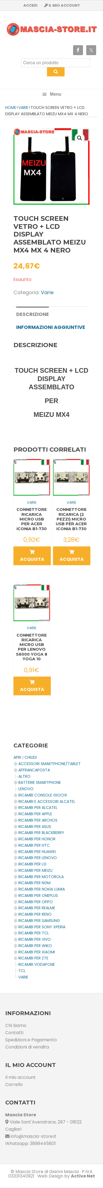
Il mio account (20, 1077)
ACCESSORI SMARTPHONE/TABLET (49, 763)
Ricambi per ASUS (34, 826)
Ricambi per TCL (33, 933)
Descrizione (32, 314)
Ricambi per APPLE (35, 814)
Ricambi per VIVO (34, 939)
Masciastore (51, 29)
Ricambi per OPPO (35, 902)
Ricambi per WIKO (35, 945)
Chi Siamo (15, 1025)
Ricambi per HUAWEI (37, 851)
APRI (17, 757)
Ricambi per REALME (36, 908)
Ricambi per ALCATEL (37, 807)
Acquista (32, 556)
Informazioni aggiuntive (50, 327)
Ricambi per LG (32, 864)
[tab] (32, 314)
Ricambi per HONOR (36, 839)
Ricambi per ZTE (33, 958)
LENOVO (26, 789)
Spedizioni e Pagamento (31, 1040)
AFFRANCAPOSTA (34, 770)
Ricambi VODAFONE (36, 964)
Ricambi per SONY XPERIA (41, 927)
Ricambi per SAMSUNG (39, 920)
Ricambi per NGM (34, 883)
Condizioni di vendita (27, 1047)
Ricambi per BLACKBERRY (41, 832)
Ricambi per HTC (34, 845)
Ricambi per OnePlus (38, 895)
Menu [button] (56, 94)
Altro (24, 776)
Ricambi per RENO (35, 914)
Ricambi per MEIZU (35, 870)
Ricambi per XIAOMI (36, 952)
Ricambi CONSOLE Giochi (42, 795)
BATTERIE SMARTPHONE (39, 782)
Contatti (14, 1032)
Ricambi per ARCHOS (37, 820)
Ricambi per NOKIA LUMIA (41, 889)
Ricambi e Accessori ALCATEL (46, 801)
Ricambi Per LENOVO (37, 857)
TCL (22, 971)
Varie (23, 107)
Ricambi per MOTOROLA (41, 876)
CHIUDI (30, 757)
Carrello (14, 1084)
